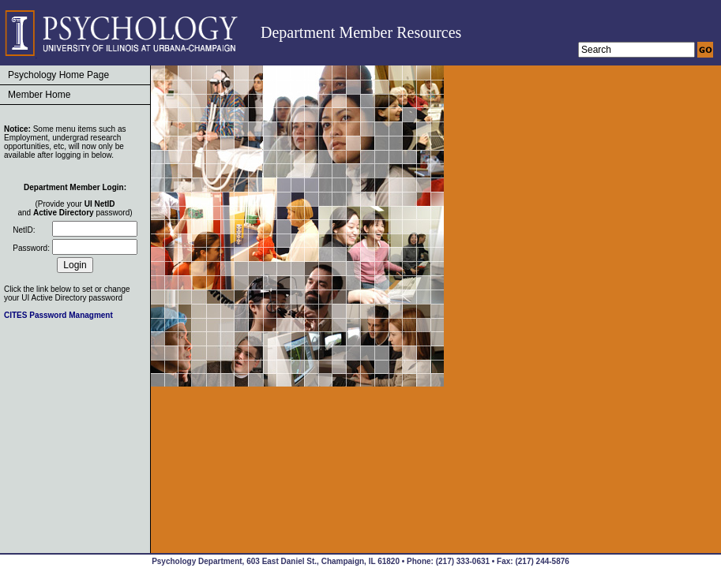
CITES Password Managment (58, 315)
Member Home (39, 94)
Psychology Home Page (58, 74)
